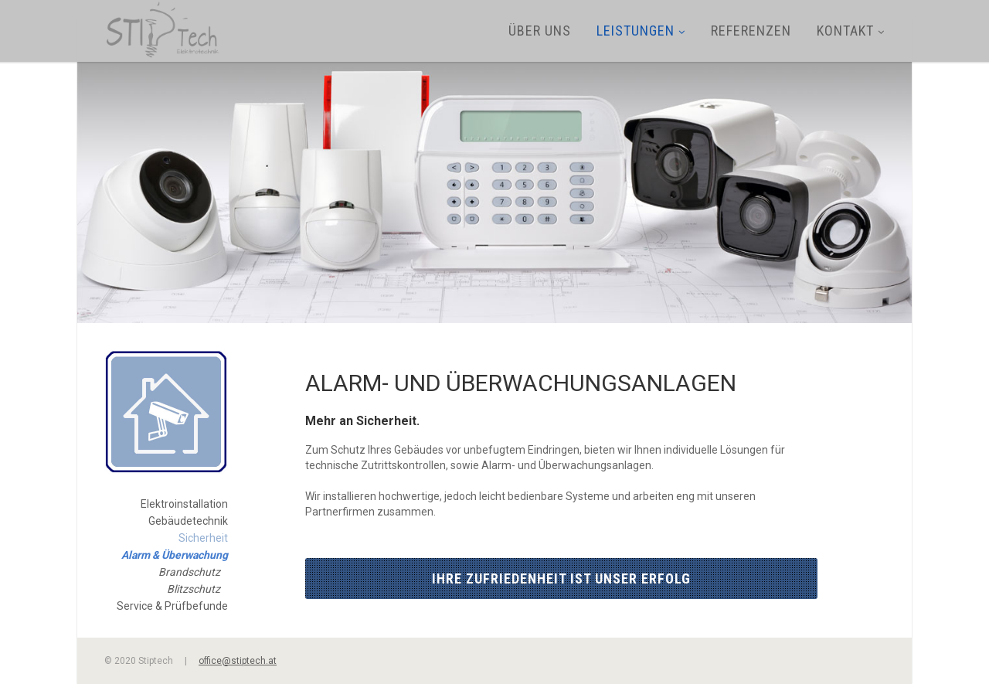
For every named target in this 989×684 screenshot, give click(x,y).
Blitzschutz (193, 589)
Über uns (539, 30)
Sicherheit (203, 538)
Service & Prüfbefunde (172, 606)
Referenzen (751, 30)
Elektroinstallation (184, 504)
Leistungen (640, 30)
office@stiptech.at (238, 660)
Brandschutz (189, 572)
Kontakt (851, 30)
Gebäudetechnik (188, 521)
